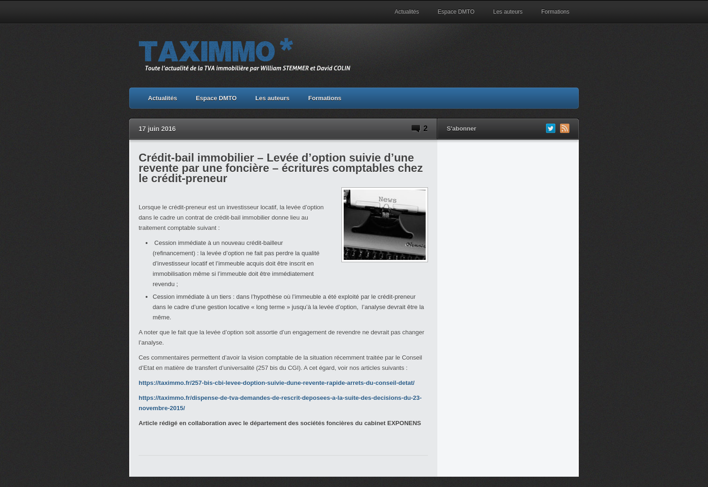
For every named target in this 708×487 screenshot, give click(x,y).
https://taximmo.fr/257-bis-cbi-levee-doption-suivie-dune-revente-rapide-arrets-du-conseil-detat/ (276, 382)
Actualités (407, 11)
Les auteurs (508, 11)
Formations (555, 11)
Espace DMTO (456, 11)
